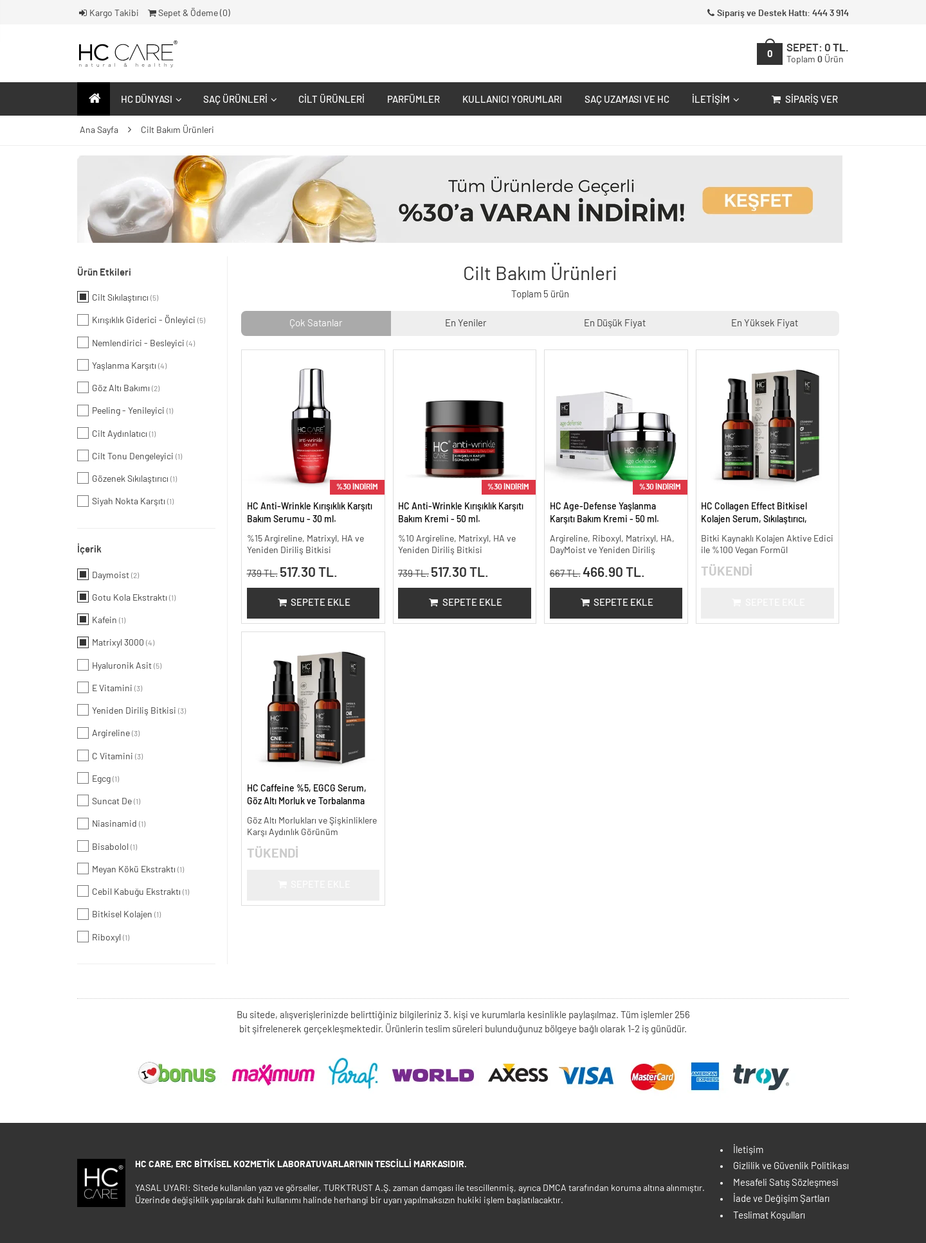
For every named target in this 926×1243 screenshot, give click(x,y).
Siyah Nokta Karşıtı (125, 501)
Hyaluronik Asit (119, 665)
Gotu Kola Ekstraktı (126, 597)
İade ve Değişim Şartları (781, 1199)
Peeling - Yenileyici (125, 410)
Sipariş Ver (803, 100)
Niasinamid (111, 823)
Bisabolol (107, 846)
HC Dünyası (150, 100)
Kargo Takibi (108, 13)
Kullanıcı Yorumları (512, 100)
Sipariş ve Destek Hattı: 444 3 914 (777, 13)
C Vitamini (110, 755)
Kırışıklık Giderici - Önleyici (141, 320)
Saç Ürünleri (238, 100)
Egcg (98, 778)
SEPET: (817, 53)
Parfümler (413, 100)
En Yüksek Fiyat (764, 323)
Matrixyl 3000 (115, 642)
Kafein (101, 619)
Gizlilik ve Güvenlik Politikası (791, 1166)
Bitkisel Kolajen (119, 914)
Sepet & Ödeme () (188, 13)
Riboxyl (103, 936)
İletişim (714, 100)
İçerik (89, 549)
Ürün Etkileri (104, 273)
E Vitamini (109, 687)
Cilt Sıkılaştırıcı (117, 297)
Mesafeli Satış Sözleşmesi (786, 1183)
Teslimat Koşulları (769, 1216)
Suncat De (108, 800)
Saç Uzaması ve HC (627, 100)
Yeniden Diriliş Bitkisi (131, 710)
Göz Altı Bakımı (118, 387)
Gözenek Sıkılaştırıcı (127, 478)
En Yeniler (465, 323)
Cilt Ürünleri (331, 100)
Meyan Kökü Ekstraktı (130, 868)
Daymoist (108, 574)
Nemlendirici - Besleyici (136, 342)
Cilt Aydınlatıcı (116, 433)
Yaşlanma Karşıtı (122, 365)
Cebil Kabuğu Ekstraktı (133, 891)
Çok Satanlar (315, 323)
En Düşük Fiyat (615, 323)
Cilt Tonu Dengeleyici (129, 455)
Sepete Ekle (312, 603)
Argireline (108, 733)
